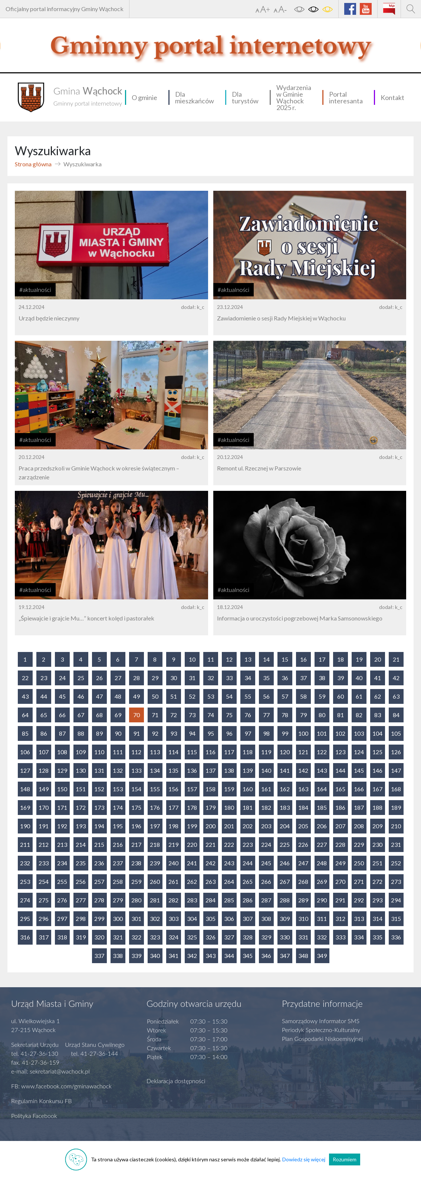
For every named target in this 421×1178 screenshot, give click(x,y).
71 (155, 714)
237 (118, 862)
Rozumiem (344, 1159)
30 (173, 677)
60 (340, 696)
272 (377, 881)
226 (303, 844)
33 (229, 677)
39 (340, 677)
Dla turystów (245, 97)
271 (359, 881)
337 (99, 955)
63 (396, 696)
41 (377, 677)
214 (81, 844)
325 (192, 937)
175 (136, 807)
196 (136, 825)
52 (192, 696)
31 (192, 677)
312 (340, 918)
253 (25, 881)
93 (173, 733)
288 (285, 900)
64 (25, 714)
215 (99, 844)
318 (62, 937)
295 (25, 918)
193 (81, 825)
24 (62, 677)
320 (99, 937)
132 (118, 770)
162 (285, 788)
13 (247, 659)
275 (44, 900)
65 (43, 714)
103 (359, 733)
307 (248, 918)
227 (322, 844)
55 (247, 696)
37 (303, 677)
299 (99, 918)
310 (303, 918)
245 (266, 862)
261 (173, 881)
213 (62, 844)
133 (136, 770)
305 (210, 918)
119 (266, 751)
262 (192, 881)
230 (377, 844)
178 (192, 807)
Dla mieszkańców (194, 97)
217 (136, 844)
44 (43, 696)
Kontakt (392, 97)
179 (210, 807)
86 (43, 733)
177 (173, 807)
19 (359, 659)
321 (118, 937)
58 (303, 696)
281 (155, 900)
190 (25, 825)
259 (136, 881)
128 (44, 770)
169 (25, 807)
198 (173, 825)
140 (266, 770)
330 (285, 937)
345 (248, 955)
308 (266, 918)
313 (359, 918)
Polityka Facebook (34, 1115)
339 (136, 955)
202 (248, 825)
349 (322, 955)
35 (266, 677)
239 (155, 862)
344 (229, 955)
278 (99, 900)
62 (377, 696)
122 (322, 751)
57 (285, 696)
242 (210, 862)
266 (266, 881)
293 (377, 900)
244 (248, 862)
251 (377, 862)
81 (340, 714)
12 (229, 659)
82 (359, 714)
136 (192, 770)
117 (229, 751)
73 (192, 714)
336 (396, 937)
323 (155, 937)
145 (359, 770)
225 (285, 844)
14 (266, 659)
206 (322, 825)
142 (303, 770)
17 (322, 659)
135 (173, 770)
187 (359, 807)
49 (136, 696)
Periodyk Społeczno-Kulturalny (321, 1029)
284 (210, 900)
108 (62, 751)
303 (173, 918)
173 (99, 807)
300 (118, 918)
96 (229, 733)
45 (62, 696)
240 (173, 862)
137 (210, 770)
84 (396, 714)
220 (192, 844)
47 (99, 696)
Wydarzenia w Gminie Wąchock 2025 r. (293, 97)
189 (396, 807)
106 (25, 751)
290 (322, 900)
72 (173, 714)
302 (155, 918)
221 (210, 844)
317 (44, 937)
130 (81, 770)
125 (377, 751)
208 (359, 825)
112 (136, 751)
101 (322, 733)
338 (118, 955)
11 (210, 659)
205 (303, 825)
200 (210, 825)
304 (192, 918)
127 (25, 770)
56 (266, 696)
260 (155, 881)
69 (118, 714)
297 (62, 918)
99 (285, 733)
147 (396, 770)
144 (340, 770)
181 (248, 807)
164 (322, 788)
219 (173, 844)
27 (118, 677)
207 (340, 825)
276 (62, 900)
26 (99, 677)
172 (81, 807)
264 (229, 881)
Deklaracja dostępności (176, 1080)
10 (192, 659)
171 (62, 807)
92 (155, 733)
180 (229, 807)
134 (155, 770)
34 (247, 677)
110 (99, 751)
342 (192, 955)
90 (118, 733)
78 (285, 714)
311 (322, 918)
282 (173, 900)
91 (136, 733)
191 (44, 825)
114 (173, 751)
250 (359, 862)
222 (229, 844)
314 (377, 918)
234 (62, 862)
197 (155, 825)
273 (396, 881)
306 (229, 918)
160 (248, 788)
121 (303, 751)
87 (62, 733)
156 (173, 788)
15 (285, 659)
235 (81, 862)
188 (377, 807)
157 (192, 788)
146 (377, 770)
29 (155, 677)
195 (118, 825)
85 (25, 733)
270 (340, 881)
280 (136, 900)
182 (266, 807)
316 (25, 937)
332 (322, 937)
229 (359, 844)
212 (44, 844)
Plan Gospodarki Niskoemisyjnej (322, 1038)
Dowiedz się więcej (303, 1159)
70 (136, 714)
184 (303, 807)
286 (248, 900)
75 (229, 714)
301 (136, 918)
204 (285, 825)
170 (44, 807)
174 (118, 807)
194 (99, 825)
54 (229, 696)
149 (44, 788)
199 (192, 825)
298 (81, 918)
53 (210, 696)
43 (25, 696)
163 (303, 788)
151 (81, 788)
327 (229, 937)
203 (266, 825)
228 (340, 844)
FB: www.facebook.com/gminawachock (61, 1085)
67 (81, 714)
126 (396, 751)
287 (266, 900)
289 (303, 900)
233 (44, 862)
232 (25, 862)
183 (285, 807)
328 (248, 937)
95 (210, 733)
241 (192, 862)
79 (303, 714)
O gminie (144, 97)
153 (118, 788)
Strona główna (33, 163)
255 (62, 881)
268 (303, 881)
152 (99, 788)
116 (210, 751)
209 (377, 825)
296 (44, 918)
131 (99, 770)
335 (377, 937)
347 (285, 955)
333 (340, 937)
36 (285, 677)
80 (322, 714)
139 (248, 770)
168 (396, 788)
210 (396, 825)
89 (99, 733)
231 (396, 844)
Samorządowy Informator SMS (320, 1020)
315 (396, 918)
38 (322, 677)
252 (396, 862)
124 (359, 751)
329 (266, 937)
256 (81, 881)
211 (25, 844)
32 (210, 677)
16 (303, 659)
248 (322, 862)
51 (173, 696)
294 (396, 900)
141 (285, 770)
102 (340, 733)
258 (118, 881)
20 (377, 659)
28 (136, 677)
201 (229, 825)
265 (248, 881)
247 (303, 862)
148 (25, 788)
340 (155, 955)
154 (136, 788)
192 (62, 825)
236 (99, 862)
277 (81, 900)
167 (377, 788)
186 (340, 807)
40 (359, 677)
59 (322, 696)
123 (340, 751)
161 (266, 788)
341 (173, 955)
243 (229, 862)
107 (44, 751)
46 (81, 696)
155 (155, 788)
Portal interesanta (346, 97)
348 (303, 955)
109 (81, 751)
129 (62, 770)
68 (99, 714)
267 (285, 881)
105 (396, 733)
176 (155, 807)
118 (248, 751)
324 (173, 937)
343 (210, 955)
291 (340, 900)
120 (285, 751)
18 (340, 659)
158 (210, 788)
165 (340, 788)
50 (155, 696)
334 (359, 937)
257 (99, 881)
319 (81, 937)
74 (210, 714)
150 (62, 788)
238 (136, 862)
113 (155, 751)
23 (43, 677)
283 (192, 900)
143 (322, 770)
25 (81, 677)
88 (81, 733)
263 (210, 881)
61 (359, 696)
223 (248, 844)
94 (192, 733)
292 (359, 900)
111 (118, 751)
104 (377, 733)
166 (359, 788)
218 (155, 844)
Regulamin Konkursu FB (41, 1100)
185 (322, 807)
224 (266, 844)
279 (118, 900)
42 (396, 677)
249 (340, 862)
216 (118, 844)
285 (229, 900)
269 (322, 881)
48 (118, 696)
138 (229, 770)
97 (247, 733)
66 (62, 714)
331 (303, 937)
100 (303, 733)
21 (396, 659)
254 (44, 881)
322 (136, 937)
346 (266, 955)
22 (25, 677)
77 (266, 714)
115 (192, 751)
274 (25, 900)
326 (210, 937)
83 (377, 714)
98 (266, 733)
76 (247, 714)
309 (285, 918)
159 (229, 788)
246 (285, 862)
